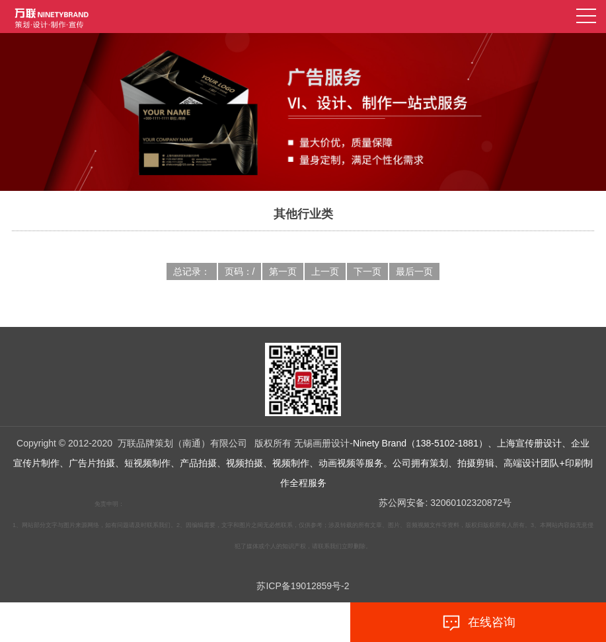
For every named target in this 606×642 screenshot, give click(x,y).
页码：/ (240, 271)
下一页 (367, 271)
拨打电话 (128, 623)
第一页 (283, 271)
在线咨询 (478, 623)
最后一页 (414, 271)
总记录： (191, 271)
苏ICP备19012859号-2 (302, 586)
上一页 (325, 271)
